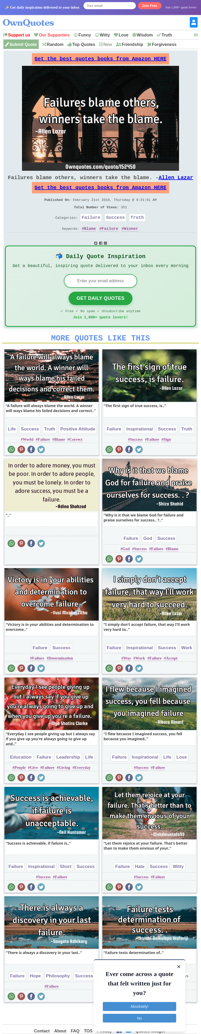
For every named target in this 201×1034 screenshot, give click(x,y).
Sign (167, 456)
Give (34, 784)
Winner (131, 239)
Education (20, 773)
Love (123, 35)
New (107, 44)
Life (12, 445)
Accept (171, 674)
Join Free (149, 6)
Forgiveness (164, 44)
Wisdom (145, 35)
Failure (91, 227)
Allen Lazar (176, 181)
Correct (75, 456)
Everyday (83, 784)
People (20, 784)
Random (55, 44)
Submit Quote (23, 44)
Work (186, 664)
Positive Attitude (77, 445)
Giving (64, 784)
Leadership (68, 773)
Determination (61, 674)
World (28, 456)
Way (127, 674)
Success (115, 227)
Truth (166, 35)
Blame (90, 239)
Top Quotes (83, 44)
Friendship (132, 44)
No (139, 1015)
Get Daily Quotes (100, 311)
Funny (85, 35)
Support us (19, 35)
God (147, 554)
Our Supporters (54, 35)
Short (65, 882)
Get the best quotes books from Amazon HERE (100, 60)
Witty (105, 35)
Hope (35, 992)
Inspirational (139, 445)
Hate (139, 882)
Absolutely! (139, 1003)
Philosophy (58, 992)
